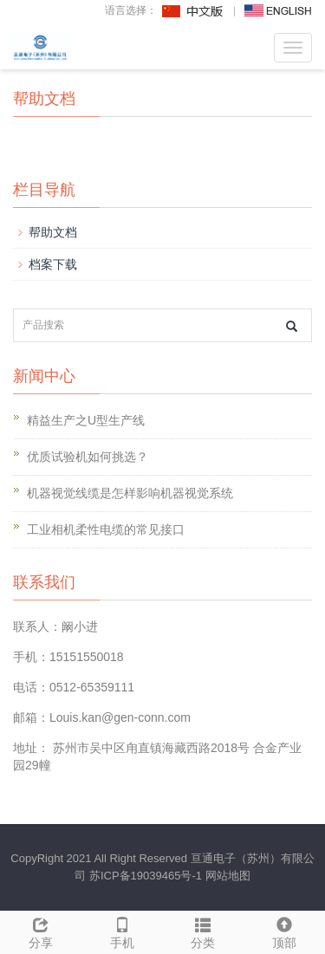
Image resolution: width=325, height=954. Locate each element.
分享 (40, 931)
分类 (203, 931)
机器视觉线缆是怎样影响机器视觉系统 (130, 493)
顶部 (284, 931)
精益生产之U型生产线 (86, 420)
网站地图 (227, 875)
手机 (122, 931)
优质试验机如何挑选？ (87, 457)
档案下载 (53, 264)
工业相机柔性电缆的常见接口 (106, 529)
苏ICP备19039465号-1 (145, 875)
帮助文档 (53, 232)
